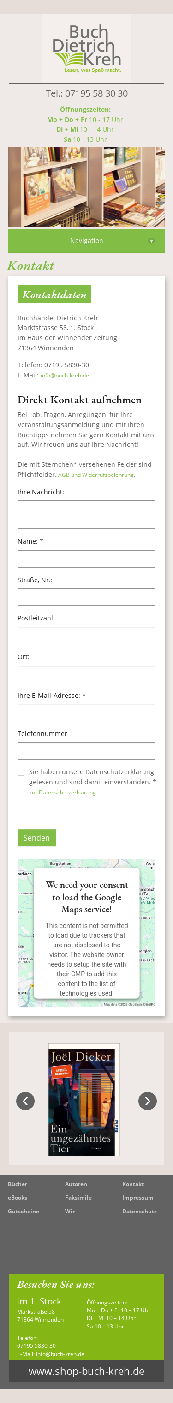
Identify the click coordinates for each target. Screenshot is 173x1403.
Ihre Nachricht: (41, 491)
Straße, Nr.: (35, 579)
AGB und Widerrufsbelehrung (95, 475)
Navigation (112, 240)
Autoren (76, 1184)
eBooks (17, 1197)
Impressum (138, 1197)
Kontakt (133, 1184)
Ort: (24, 656)
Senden (37, 838)
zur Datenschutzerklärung (62, 792)
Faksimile (78, 1197)
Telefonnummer (42, 733)
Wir (70, 1211)
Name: (30, 541)
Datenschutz (139, 1211)
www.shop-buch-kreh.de (86, 1371)
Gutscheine (23, 1211)
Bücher (17, 1184)
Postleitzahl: (36, 618)
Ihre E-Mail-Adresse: (52, 695)
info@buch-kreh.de (65, 375)
